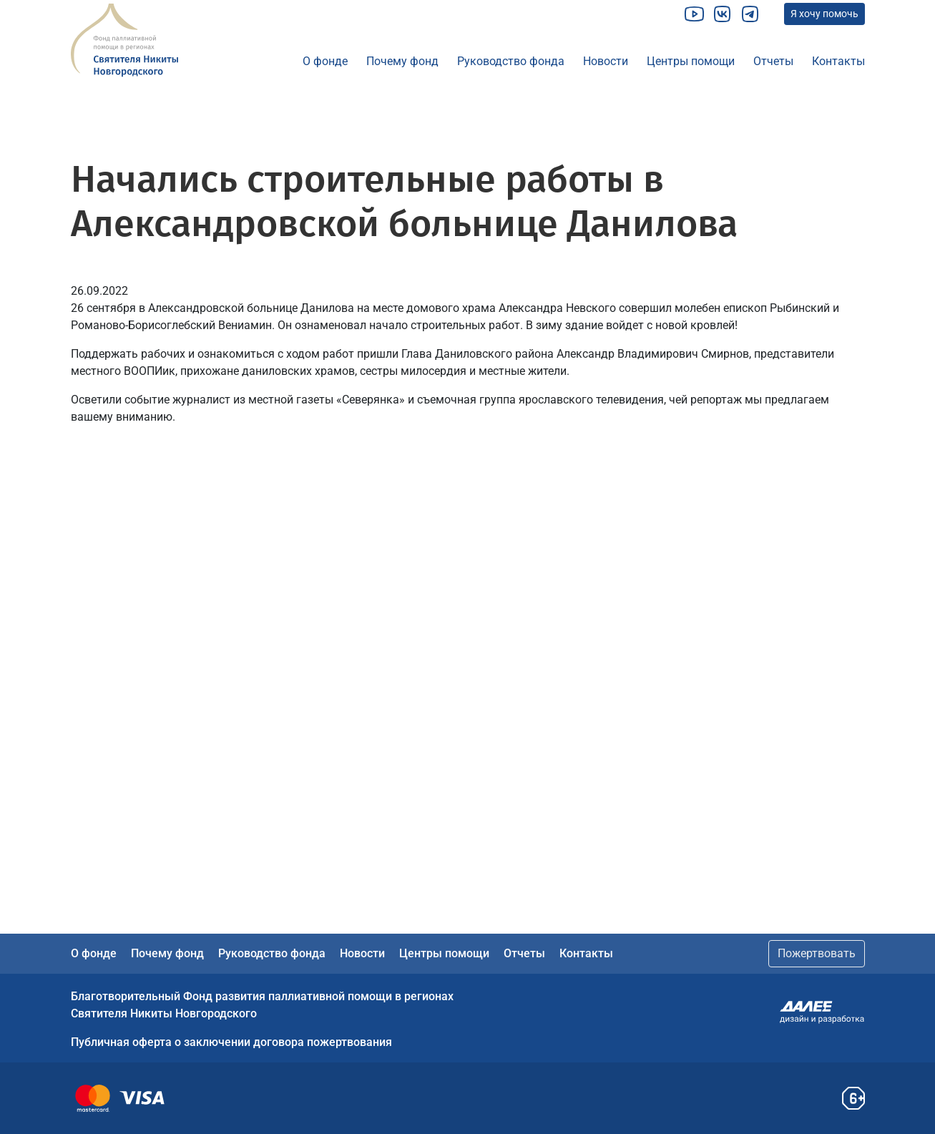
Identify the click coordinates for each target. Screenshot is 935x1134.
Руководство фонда (510, 61)
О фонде (325, 61)
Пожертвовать (817, 953)
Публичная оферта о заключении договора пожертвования (231, 1042)
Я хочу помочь (824, 13)
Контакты (838, 61)
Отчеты (773, 61)
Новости (605, 61)
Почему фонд (402, 61)
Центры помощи (691, 61)
